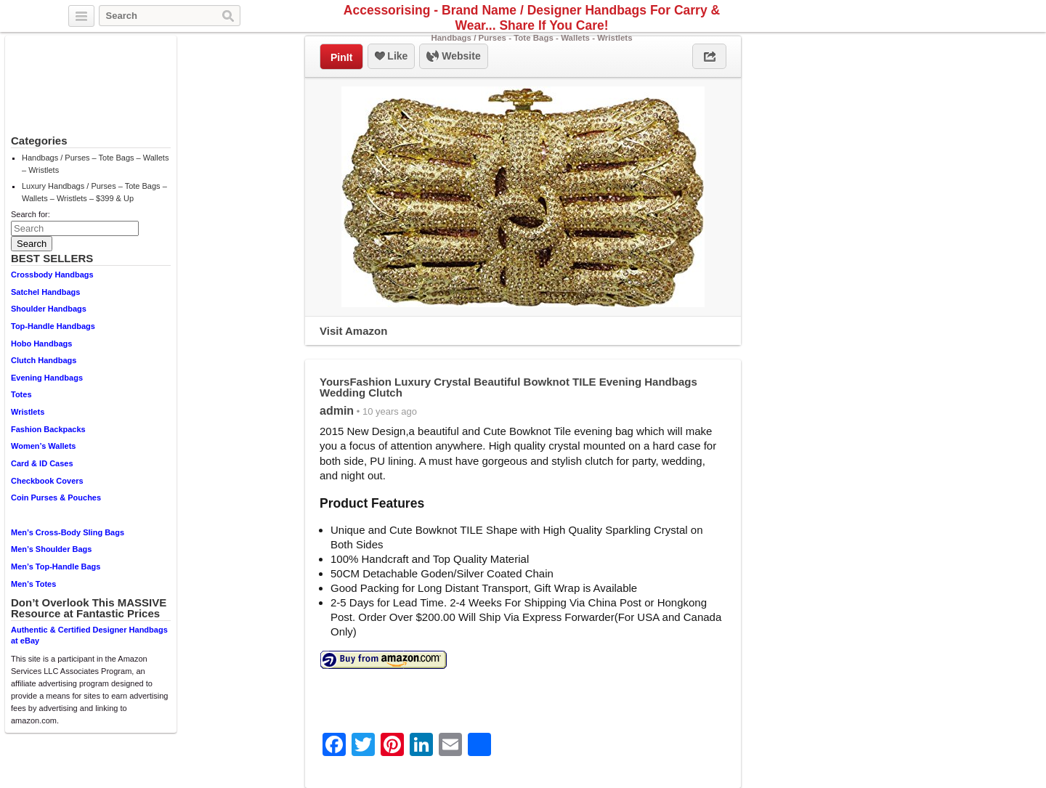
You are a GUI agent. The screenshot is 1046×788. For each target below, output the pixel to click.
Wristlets (27, 411)
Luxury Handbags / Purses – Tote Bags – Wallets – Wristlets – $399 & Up (94, 192)
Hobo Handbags (41, 343)
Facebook (951, 16)
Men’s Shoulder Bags (51, 549)
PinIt (341, 57)
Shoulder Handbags (48, 308)
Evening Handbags (47, 377)
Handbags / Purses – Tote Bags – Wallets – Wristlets (95, 163)
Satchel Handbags (45, 292)
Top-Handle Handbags (53, 326)
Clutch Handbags (43, 360)
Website (453, 56)
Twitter (935, 16)
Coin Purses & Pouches (56, 497)
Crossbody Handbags (52, 274)
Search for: (30, 214)
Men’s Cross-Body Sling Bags (67, 532)
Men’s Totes (33, 584)
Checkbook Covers (47, 480)
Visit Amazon (353, 331)
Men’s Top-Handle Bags (55, 566)
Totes (21, 394)
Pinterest (968, 16)
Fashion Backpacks (48, 429)
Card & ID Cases (42, 463)
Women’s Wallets (43, 446)
